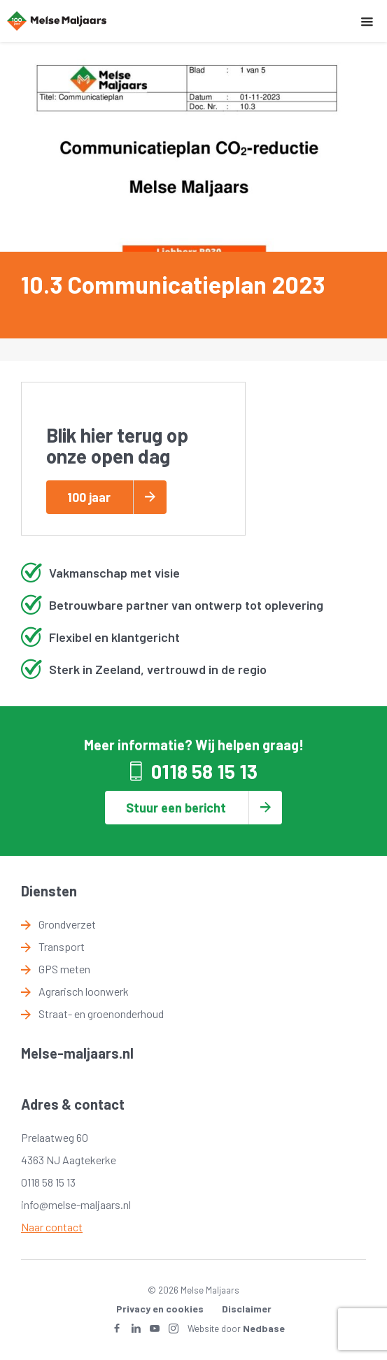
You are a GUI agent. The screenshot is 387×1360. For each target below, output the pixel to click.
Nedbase (264, 1328)
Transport (61, 946)
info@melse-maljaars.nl (76, 1204)
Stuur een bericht (176, 807)
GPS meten (64, 968)
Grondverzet (67, 924)
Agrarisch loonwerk (83, 991)
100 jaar (89, 497)
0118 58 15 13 (204, 771)
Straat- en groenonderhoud (101, 1013)
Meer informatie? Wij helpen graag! (194, 745)
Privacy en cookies (160, 1309)
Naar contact (52, 1226)
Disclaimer (247, 1309)
